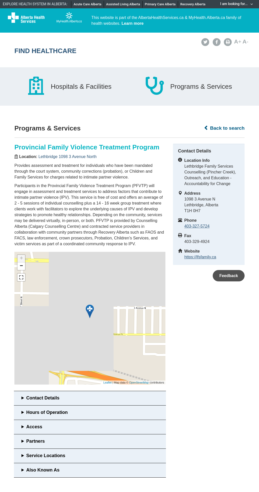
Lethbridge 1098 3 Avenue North (67, 156)
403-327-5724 (197, 226)
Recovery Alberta (192, 4)
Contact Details (42, 397)
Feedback (228, 276)
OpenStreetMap (139, 382)
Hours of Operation (47, 412)
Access (34, 426)
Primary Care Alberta (160, 4)
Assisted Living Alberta (123, 4)
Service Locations (45, 455)
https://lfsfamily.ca (200, 257)
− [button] (21, 266)
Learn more (133, 23)
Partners (35, 441)
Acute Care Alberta (87, 4)
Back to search (224, 128)
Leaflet (107, 382)
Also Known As (42, 470)
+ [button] (21, 258)
